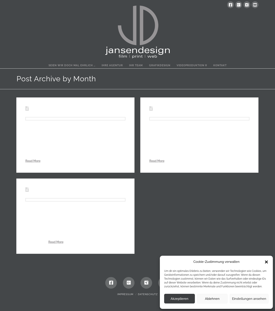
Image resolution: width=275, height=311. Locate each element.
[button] (266, 262)
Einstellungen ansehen (249, 299)
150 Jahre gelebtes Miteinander (71, 190)
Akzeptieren (179, 299)
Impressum (125, 294)
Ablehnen (212, 299)
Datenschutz (148, 294)
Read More (32, 161)
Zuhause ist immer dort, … (63, 109)
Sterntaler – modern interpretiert (196, 109)
